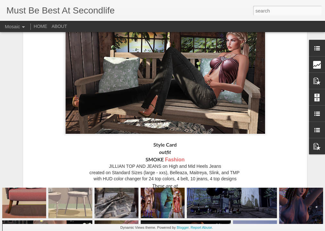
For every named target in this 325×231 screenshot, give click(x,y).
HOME (40, 26)
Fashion (175, 112)
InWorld (146, 153)
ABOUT (59, 26)
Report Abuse (201, 227)
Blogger (182, 227)
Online (198, 153)
